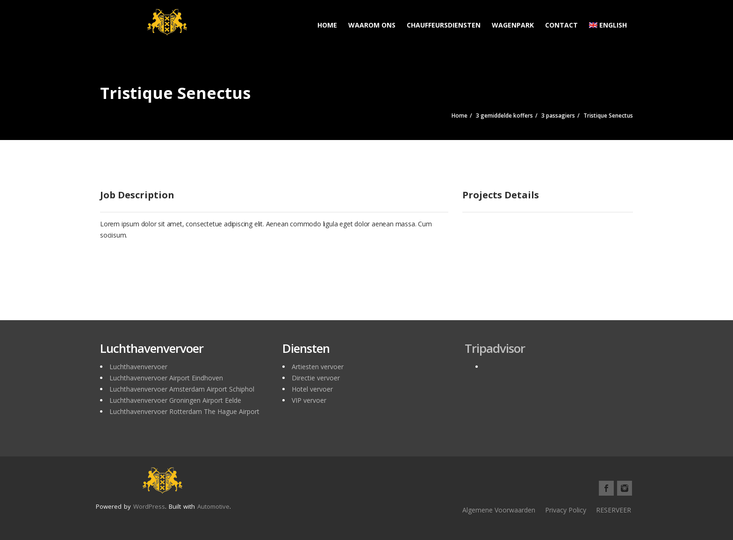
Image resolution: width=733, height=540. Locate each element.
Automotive (213, 506)
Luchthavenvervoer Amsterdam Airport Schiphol (181, 389)
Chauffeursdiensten (444, 25)
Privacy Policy (565, 509)
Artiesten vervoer (318, 366)
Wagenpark (513, 25)
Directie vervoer (316, 377)
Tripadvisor (495, 348)
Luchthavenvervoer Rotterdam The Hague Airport (184, 411)
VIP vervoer (309, 400)
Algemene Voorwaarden (498, 509)
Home (327, 25)
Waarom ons (371, 25)
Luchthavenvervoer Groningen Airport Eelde (175, 400)
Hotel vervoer (312, 389)
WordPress (149, 506)
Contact (561, 25)
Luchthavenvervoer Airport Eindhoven (166, 377)
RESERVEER (613, 509)
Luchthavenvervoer (138, 366)
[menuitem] (607, 21)
